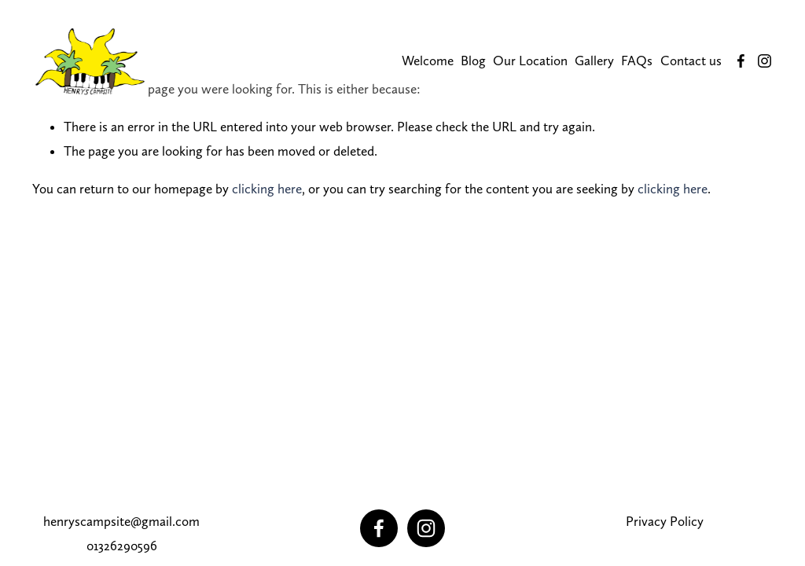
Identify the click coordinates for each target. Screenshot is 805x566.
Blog (473, 60)
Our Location (530, 60)
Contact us (691, 60)
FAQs (636, 60)
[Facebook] (741, 61)
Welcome (428, 60)
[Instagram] (764, 61)
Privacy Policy (665, 521)
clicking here (267, 189)
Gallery (594, 60)
